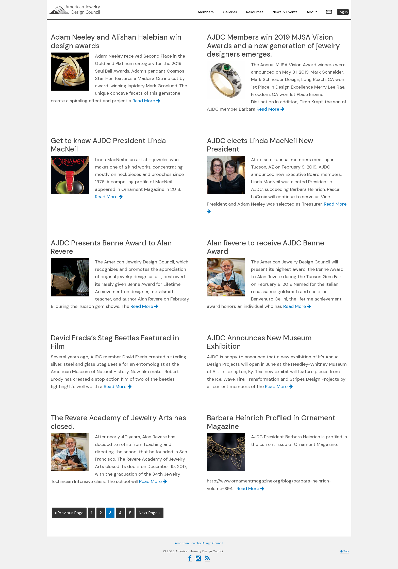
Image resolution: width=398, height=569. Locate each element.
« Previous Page (69, 512)
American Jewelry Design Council (87, 10)
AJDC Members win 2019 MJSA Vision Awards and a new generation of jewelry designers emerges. (273, 45)
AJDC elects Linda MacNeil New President (260, 145)
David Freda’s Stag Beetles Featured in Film (115, 342)
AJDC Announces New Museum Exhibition (259, 342)
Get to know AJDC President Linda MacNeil (108, 145)
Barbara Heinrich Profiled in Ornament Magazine (271, 422)
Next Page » (149, 512)
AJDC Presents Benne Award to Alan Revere (111, 247)
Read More (146, 101)
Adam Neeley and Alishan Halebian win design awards (116, 41)
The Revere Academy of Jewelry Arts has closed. (118, 422)
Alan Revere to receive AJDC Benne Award (265, 247)
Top (344, 551)
